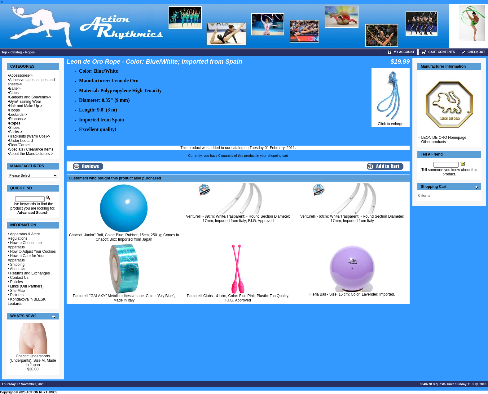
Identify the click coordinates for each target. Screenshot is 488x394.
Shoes (14, 127)
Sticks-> (15, 132)
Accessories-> (21, 75)
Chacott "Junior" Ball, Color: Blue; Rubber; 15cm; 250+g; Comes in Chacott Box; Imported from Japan (124, 237)
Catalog (16, 52)
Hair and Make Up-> (25, 106)
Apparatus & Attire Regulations (24, 236)
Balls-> (14, 88)
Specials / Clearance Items (31, 149)
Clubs (14, 93)
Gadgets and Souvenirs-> (30, 97)
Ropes (30, 52)
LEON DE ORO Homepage (443, 137)
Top (4, 52)
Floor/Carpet (19, 145)
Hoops (14, 110)
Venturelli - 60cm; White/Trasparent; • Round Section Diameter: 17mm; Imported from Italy (352, 218)
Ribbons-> (17, 119)
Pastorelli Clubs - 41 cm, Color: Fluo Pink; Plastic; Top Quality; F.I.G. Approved (238, 298)
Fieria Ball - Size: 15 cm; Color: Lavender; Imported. (352, 294)
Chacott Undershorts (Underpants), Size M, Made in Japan (33, 360)
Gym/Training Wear (25, 101)
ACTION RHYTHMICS (42, 392)
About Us (17, 269)
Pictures (17, 295)
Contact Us (19, 277)
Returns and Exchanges (30, 273)
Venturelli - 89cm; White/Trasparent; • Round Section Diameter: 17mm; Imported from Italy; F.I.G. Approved (238, 218)
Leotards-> (18, 114)
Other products (433, 142)
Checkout (473, 52)
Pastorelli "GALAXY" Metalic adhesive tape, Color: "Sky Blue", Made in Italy (124, 298)
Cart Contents (438, 52)
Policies (16, 282)
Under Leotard (21, 140)
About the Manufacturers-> (31, 154)
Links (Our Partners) (27, 286)
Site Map (17, 290)
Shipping (17, 264)
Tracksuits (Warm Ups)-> (29, 136)
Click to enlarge (390, 122)
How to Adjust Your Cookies (33, 251)
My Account (401, 52)
